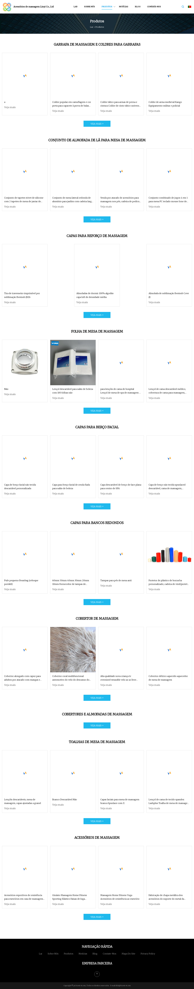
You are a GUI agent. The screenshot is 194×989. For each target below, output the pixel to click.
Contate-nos (154, 6)
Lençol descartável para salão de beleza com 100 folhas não (72, 391)
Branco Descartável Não (64, 799)
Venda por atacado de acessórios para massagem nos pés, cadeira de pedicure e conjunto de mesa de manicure (121, 199)
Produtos (107, 6)
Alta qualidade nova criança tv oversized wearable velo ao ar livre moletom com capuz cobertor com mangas (118, 678)
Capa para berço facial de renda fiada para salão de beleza (71, 486)
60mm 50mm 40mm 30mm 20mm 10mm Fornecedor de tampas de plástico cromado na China (70, 582)
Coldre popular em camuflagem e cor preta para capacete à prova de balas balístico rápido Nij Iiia (71, 104)
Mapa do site (128, 953)
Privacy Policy (148, 953)
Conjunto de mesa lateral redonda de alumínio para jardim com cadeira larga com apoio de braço (72, 199)
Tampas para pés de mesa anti (116, 580)
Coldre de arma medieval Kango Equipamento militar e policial (165, 104)
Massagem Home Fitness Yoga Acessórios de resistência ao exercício (119, 897)
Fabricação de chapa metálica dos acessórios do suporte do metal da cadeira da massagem (166, 897)
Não (6, 389)
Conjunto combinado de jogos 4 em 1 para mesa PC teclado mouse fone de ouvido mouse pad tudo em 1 (168, 199)
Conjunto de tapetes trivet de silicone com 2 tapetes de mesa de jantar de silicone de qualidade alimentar (23, 199)
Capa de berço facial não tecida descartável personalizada (20, 486)
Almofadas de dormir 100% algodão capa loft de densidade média (95, 295)
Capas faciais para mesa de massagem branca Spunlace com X (119, 801)
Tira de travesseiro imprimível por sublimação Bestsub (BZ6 (22, 295)
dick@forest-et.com (123, 986)
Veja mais (10, 107)
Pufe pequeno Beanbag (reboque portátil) (21, 582)
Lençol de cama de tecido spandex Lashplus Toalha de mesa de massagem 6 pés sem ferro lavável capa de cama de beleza (169, 801)
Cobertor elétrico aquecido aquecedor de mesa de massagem (168, 678)
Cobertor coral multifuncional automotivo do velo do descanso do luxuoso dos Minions (70, 678)
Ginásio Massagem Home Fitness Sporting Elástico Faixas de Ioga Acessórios (69, 897)
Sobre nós (89, 6)
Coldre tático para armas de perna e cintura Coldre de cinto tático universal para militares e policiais (120, 104)
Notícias (123, 6)
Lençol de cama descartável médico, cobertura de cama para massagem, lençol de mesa (167, 391)
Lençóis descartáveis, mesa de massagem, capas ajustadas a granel (22, 801)
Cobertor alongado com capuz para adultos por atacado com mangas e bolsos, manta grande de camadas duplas (22, 678)
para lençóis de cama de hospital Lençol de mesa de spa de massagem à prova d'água (120, 391)
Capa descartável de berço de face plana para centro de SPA (120, 486)
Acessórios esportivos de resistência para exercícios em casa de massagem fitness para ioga (23, 897)
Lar (75, 6)
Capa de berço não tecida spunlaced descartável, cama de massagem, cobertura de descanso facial (167, 486)
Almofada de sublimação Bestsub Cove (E (169, 295)
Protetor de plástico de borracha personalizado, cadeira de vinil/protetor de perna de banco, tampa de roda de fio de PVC (169, 582)
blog (137, 6)
